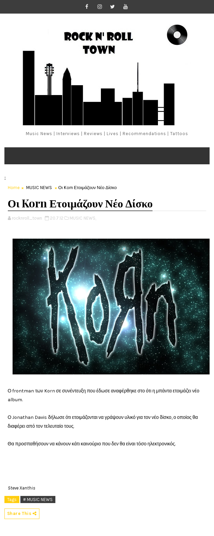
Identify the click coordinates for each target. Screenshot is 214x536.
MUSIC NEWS (39, 187)
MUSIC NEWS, (83, 218)
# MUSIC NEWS (38, 499)
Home (14, 187)
